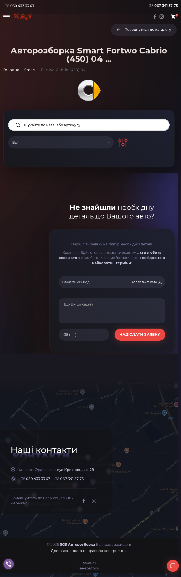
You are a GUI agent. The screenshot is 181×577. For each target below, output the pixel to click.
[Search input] (89, 125)
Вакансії (88, 563)
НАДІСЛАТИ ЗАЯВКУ (140, 334)
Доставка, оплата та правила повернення (89, 551)
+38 (18, 6)
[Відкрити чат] (173, 566)
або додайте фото (147, 282)
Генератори (89, 568)
